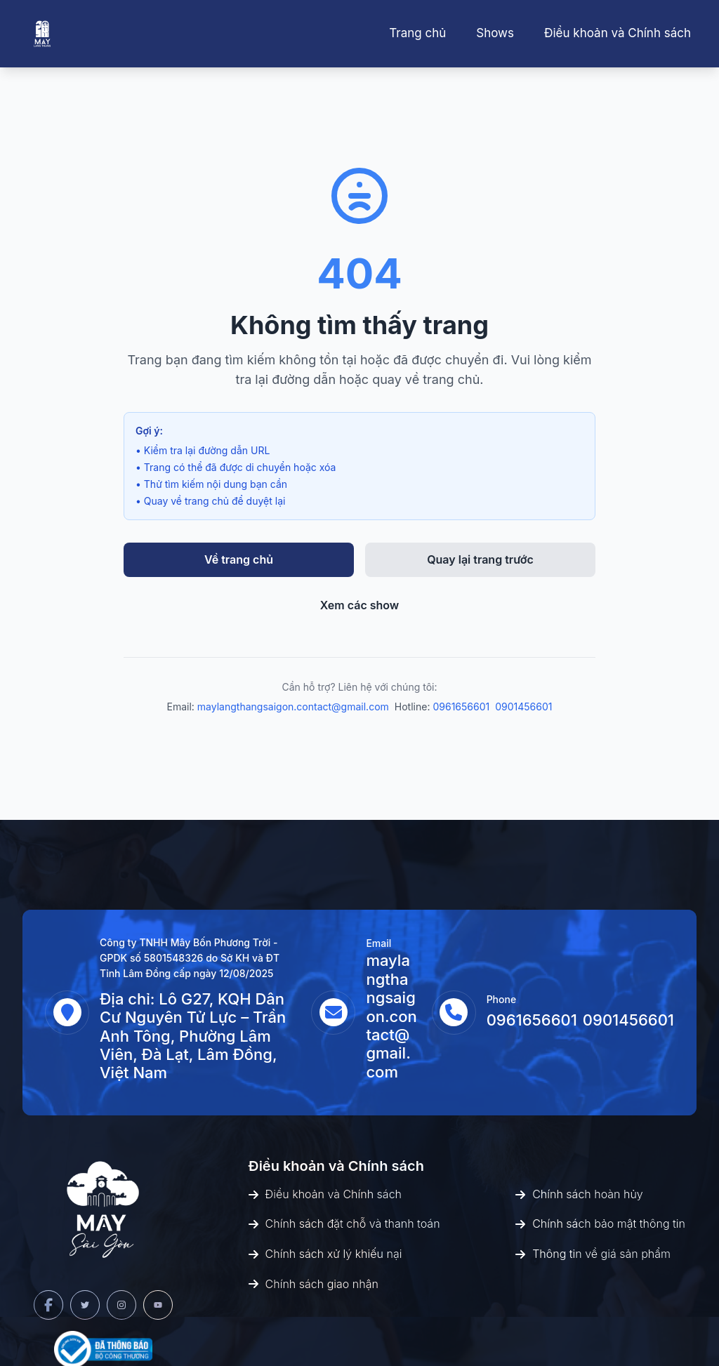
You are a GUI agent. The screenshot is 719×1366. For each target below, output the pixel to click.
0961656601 (461, 706)
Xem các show (360, 605)
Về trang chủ (238, 559)
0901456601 (523, 706)
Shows (495, 33)
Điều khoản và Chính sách (617, 33)
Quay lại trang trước (480, 559)
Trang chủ (417, 33)
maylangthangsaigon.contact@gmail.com (293, 706)
